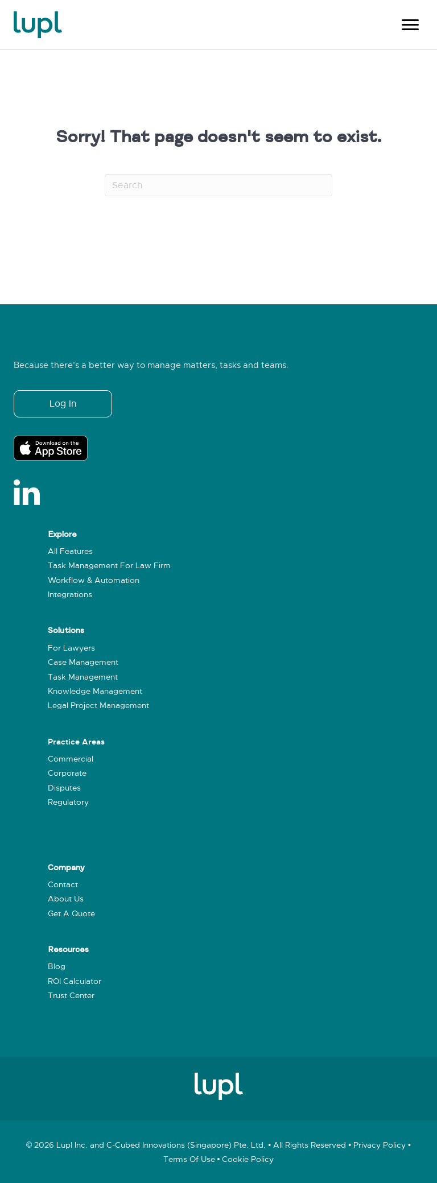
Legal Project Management (98, 705)
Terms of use (189, 1159)
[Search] (218, 185)
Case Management (83, 662)
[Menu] (410, 25)
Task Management (83, 677)
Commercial (70, 759)
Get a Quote (71, 914)
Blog (56, 966)
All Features (70, 551)
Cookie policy (248, 1159)
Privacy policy (379, 1145)
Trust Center (71, 995)
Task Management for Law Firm (109, 565)
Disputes (64, 788)
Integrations (70, 594)
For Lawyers (71, 648)
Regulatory (68, 802)
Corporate (67, 773)
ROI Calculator (74, 981)
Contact (63, 885)
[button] (63, 403)
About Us (66, 899)
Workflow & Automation (93, 580)
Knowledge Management (95, 691)
